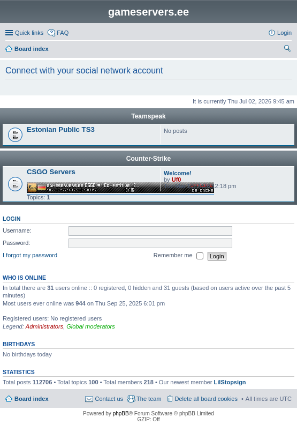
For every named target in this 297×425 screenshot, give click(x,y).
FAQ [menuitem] (62, 32)
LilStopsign (230, 382)
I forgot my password (30, 255)
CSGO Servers (51, 172)
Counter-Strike (148, 158)
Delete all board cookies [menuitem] (206, 399)
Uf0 (176, 179)
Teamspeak (148, 116)
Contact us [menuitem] (109, 399)
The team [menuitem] (148, 399)
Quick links (29, 32)
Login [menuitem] (284, 32)
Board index (31, 399)
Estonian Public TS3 (61, 129)
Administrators (44, 326)
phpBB (121, 413)
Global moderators (90, 326)
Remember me (178, 256)
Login (11, 218)
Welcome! (178, 173)
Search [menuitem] (287, 50)
